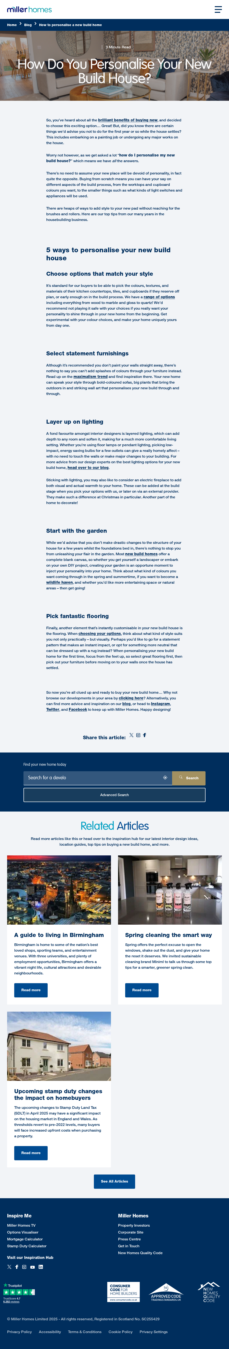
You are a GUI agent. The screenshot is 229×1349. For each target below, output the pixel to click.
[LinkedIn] (40, 1269)
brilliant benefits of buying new (127, 120)
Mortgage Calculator (25, 1239)
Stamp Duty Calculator (26, 1246)
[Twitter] (131, 737)
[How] (70, 25)
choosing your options (99, 633)
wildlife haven (59, 582)
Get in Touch (128, 1246)
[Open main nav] (218, 9)
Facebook (78, 709)
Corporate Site (130, 1232)
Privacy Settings (154, 1332)
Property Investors (134, 1225)
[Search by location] (165, 779)
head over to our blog (88, 467)
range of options (159, 297)
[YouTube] (32, 1269)
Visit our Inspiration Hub (30, 1257)
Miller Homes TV (21, 1225)
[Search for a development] (97, 778)
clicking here (131, 698)
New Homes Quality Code (140, 1253)
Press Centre (129, 1239)
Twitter (52, 709)
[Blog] (30, 25)
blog (126, 704)
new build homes (141, 554)
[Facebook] (144, 737)
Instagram (160, 704)
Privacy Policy (19, 1332)
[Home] (14, 25)
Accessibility (50, 1332)
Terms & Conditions (84, 1332)
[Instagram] (138, 737)
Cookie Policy (121, 1332)
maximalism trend (90, 376)
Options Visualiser (22, 1232)
